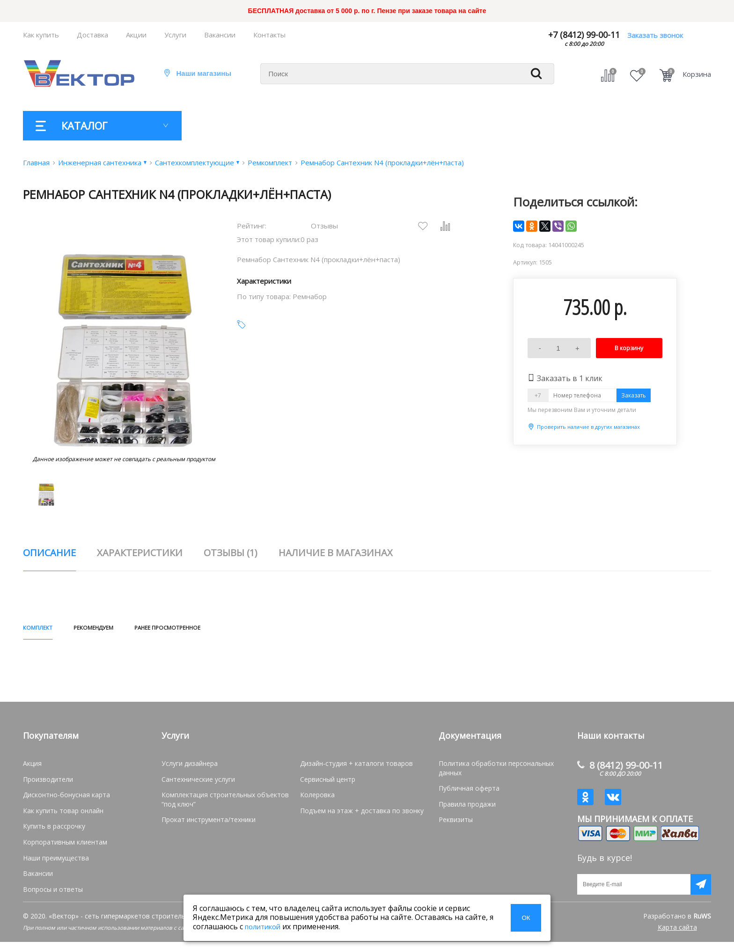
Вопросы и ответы (53, 893)
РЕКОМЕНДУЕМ (130, 629)
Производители (48, 783)
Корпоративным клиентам (65, 845)
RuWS (702, 922)
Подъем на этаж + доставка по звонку (362, 814)
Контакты (269, 34)
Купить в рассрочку (54, 829)
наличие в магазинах (336, 552)
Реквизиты (456, 823)
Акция (32, 767)
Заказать (633, 395)
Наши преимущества (56, 861)
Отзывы (324, 225)
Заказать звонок (655, 35)
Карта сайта (677, 933)
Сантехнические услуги (198, 783)
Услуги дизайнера (189, 767)
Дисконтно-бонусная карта (66, 798)
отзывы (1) (230, 552)
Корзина (697, 74)
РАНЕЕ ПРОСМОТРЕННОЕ (244, 629)
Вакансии (219, 34)
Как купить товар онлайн (63, 814)
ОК (525, 917)
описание (49, 552)
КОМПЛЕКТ (48, 629)
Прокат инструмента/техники (208, 823)
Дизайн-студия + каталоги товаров (356, 767)
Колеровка (317, 798)
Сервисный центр (327, 783)
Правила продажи (467, 807)
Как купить (41, 34)
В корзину (629, 348)
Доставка (92, 34)
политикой (262, 926)
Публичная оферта (469, 791)
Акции (136, 34)
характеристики (140, 552)
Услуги (175, 34)
